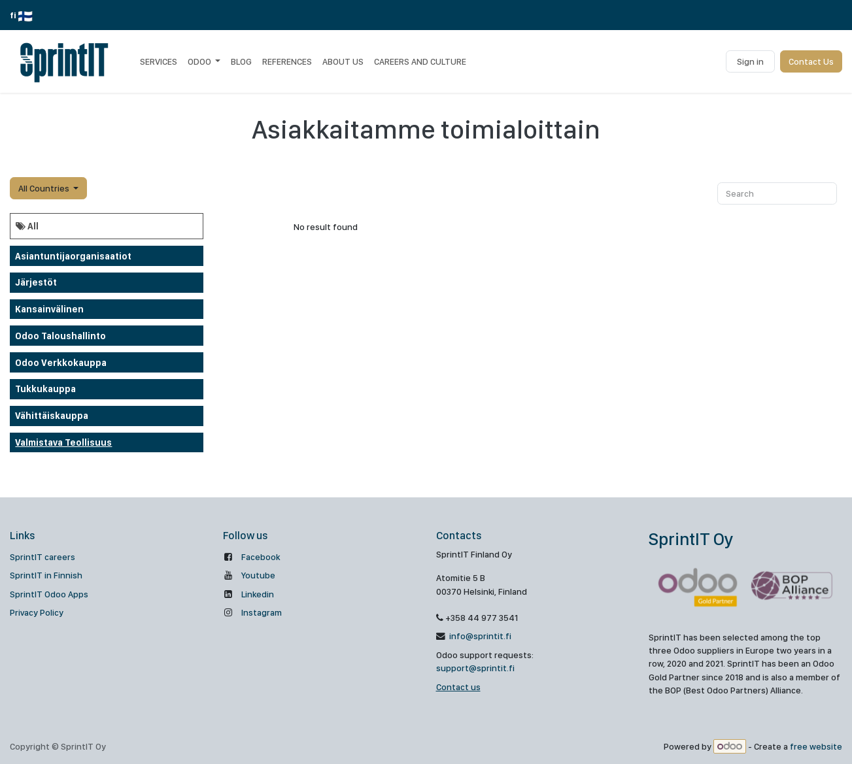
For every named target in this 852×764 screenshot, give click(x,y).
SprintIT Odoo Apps (49, 594)
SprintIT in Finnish (46, 575)
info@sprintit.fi (479, 636)
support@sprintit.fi (475, 668)
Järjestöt (36, 282)
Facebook (260, 557)
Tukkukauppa (45, 389)
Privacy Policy (36, 612)
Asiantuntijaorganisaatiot (73, 256)
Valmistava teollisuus (63, 442)
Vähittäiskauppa (51, 415)
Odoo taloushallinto (60, 336)
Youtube (258, 575)
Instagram (261, 612)
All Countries (43, 188)
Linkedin (257, 594)
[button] (48, 188)
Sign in (750, 61)
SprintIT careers (42, 557)
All (27, 226)
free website (816, 746)
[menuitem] (158, 61)
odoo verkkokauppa (61, 362)
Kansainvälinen (49, 309)
